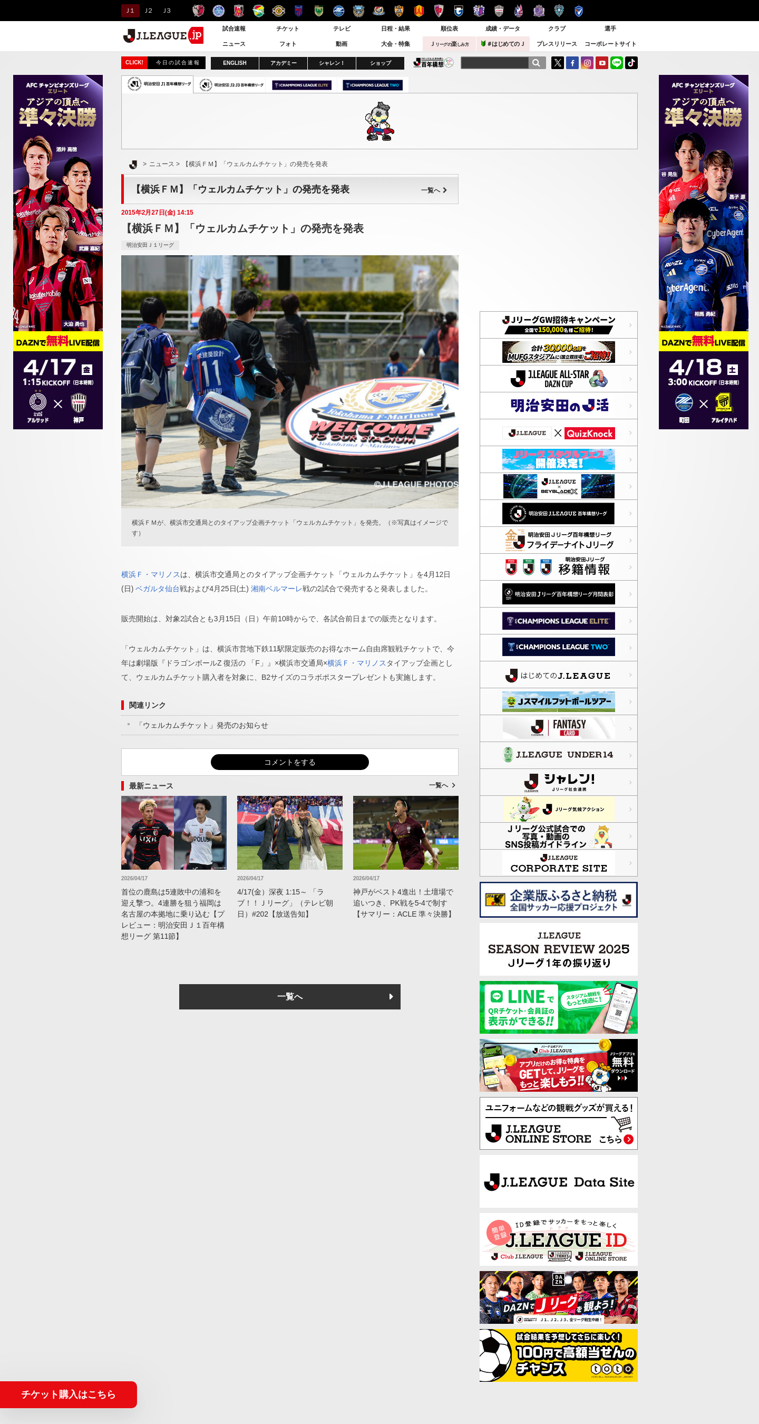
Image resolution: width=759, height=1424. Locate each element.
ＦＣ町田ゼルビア (338, 10)
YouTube (602, 62)
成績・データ (502, 28)
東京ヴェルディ (318, 10)
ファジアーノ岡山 (519, 10)
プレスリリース (557, 44)
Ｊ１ (128, 10)
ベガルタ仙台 (157, 588)
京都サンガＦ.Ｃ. (438, 10)
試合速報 (234, 28)
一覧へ (434, 190)
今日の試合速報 (178, 62)
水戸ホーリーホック (218, 10)
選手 (610, 28)
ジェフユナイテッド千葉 (258, 10)
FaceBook (572, 62)
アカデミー (283, 63)
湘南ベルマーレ (277, 588)
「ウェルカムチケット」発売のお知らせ (201, 725)
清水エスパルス (398, 10)
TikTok (631, 62)
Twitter (557, 62)
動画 (341, 44)
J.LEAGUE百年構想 (433, 62)
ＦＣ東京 (298, 10)
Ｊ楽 (449, 44)
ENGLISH (234, 63)
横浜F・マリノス (378, 10)
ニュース (234, 44)
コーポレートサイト (611, 44)
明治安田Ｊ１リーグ (150, 245)
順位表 (449, 28)
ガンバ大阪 (458, 10)
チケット (287, 28)
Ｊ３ (165, 10)
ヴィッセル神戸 (498, 10)
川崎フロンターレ (358, 10)
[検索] (536, 63)
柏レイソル (278, 10)
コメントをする (290, 762)
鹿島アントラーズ (198, 10)
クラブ (557, 28)
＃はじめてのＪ (503, 43)
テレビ (342, 28)
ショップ (380, 63)
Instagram (587, 62)
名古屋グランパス (418, 10)
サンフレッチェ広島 (539, 10)
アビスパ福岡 (559, 10)
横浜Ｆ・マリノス (150, 574)
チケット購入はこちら (68, 1394)
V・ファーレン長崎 (579, 10)
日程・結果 (395, 28)
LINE (616, 62)
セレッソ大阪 (478, 10)
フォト (288, 44)
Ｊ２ (147, 10)
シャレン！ (332, 63)
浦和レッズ (238, 10)
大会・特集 (395, 44)
